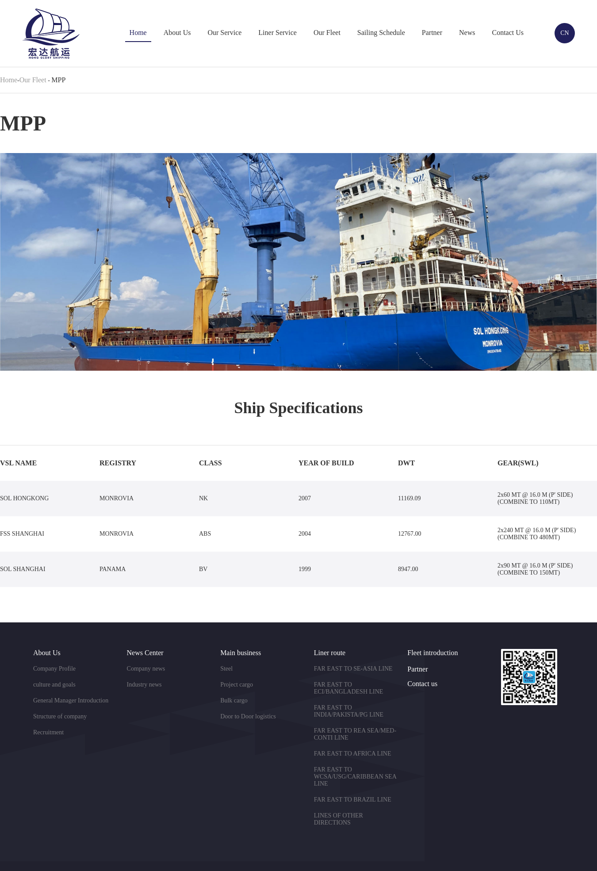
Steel (226, 668)
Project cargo (236, 684)
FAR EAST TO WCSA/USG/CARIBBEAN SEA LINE (355, 776)
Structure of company (60, 716)
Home (138, 32)
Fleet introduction (432, 652)
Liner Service (277, 32)
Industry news (144, 684)
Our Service (224, 32)
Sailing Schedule (381, 32)
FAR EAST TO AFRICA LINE (352, 753)
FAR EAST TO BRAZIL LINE (352, 799)
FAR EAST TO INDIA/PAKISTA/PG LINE (348, 711)
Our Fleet (327, 32)
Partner (432, 32)
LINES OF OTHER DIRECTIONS (338, 819)
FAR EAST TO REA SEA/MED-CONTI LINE (355, 734)
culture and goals (54, 684)
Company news (146, 668)
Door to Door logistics (248, 716)
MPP (58, 80)
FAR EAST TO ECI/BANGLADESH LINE (348, 688)
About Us (177, 32)
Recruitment (48, 732)
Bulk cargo (234, 700)
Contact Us (508, 32)
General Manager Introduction (70, 700)
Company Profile (54, 668)
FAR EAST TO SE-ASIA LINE (353, 668)
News (467, 32)
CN (564, 33)
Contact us (422, 683)
